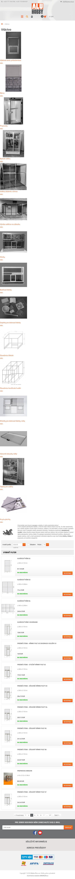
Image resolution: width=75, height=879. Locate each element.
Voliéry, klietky (67, 536)
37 (50, 815)
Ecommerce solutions (33, 876)
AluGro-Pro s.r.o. (35, 873)
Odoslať (68, 827)
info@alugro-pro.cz (68, 1)
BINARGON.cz (44, 876)
